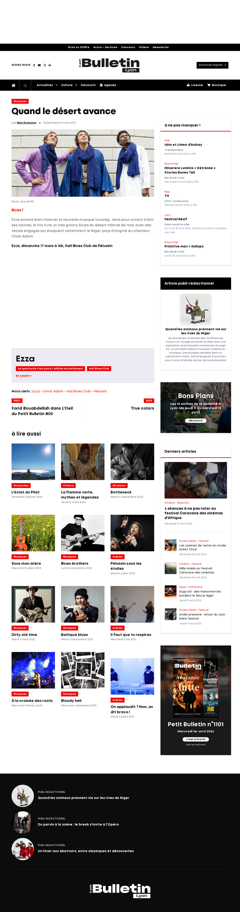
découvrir (196, 421)
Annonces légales (211, 65)
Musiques (20, 101)
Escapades (21, 486)
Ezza (25, 359)
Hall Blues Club (99, 369)
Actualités (45, 85)
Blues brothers (74, 563)
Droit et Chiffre (78, 47)
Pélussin (100, 391)
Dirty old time (24, 635)
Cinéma (68, 486)
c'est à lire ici (195, 739)
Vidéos (144, 47)
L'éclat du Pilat (26, 492)
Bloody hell (71, 701)
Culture (67, 85)
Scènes (118, 557)
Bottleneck (121, 492)
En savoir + (24, 376)
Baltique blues (74, 635)
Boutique (216, 85)
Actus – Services (105, 47)
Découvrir (88, 85)
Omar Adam (53, 391)
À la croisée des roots (32, 701)
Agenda (108, 85)
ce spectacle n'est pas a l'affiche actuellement (50, 369)
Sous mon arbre (26, 563)
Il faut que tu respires (131, 635)
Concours (128, 47)
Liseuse (195, 85)
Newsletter (161, 47)
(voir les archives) (196, 745)
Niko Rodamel (26, 123)
